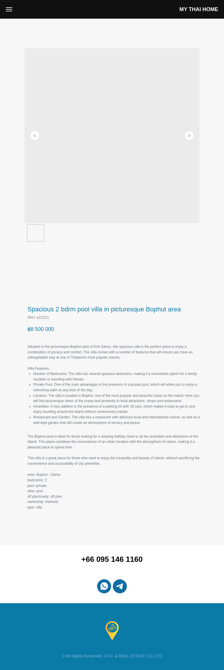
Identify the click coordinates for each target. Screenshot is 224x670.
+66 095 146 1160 (112, 559)
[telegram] (120, 586)
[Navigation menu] (9, 9)
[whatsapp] (104, 586)
